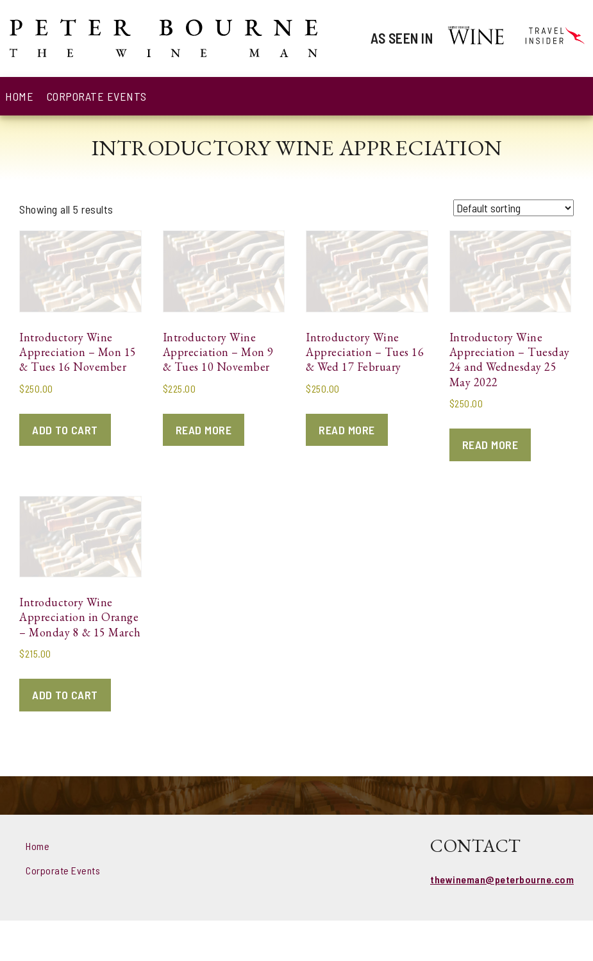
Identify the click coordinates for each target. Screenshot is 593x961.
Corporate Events (97, 96)
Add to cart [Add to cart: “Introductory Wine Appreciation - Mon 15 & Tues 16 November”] (65, 430)
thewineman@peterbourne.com (502, 879)
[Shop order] (513, 208)
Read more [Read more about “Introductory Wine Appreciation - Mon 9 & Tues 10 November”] (204, 430)
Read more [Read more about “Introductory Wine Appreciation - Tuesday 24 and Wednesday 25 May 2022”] (490, 445)
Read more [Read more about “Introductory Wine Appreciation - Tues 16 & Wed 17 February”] (347, 430)
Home (19, 96)
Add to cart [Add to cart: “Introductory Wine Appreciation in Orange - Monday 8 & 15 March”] (65, 695)
